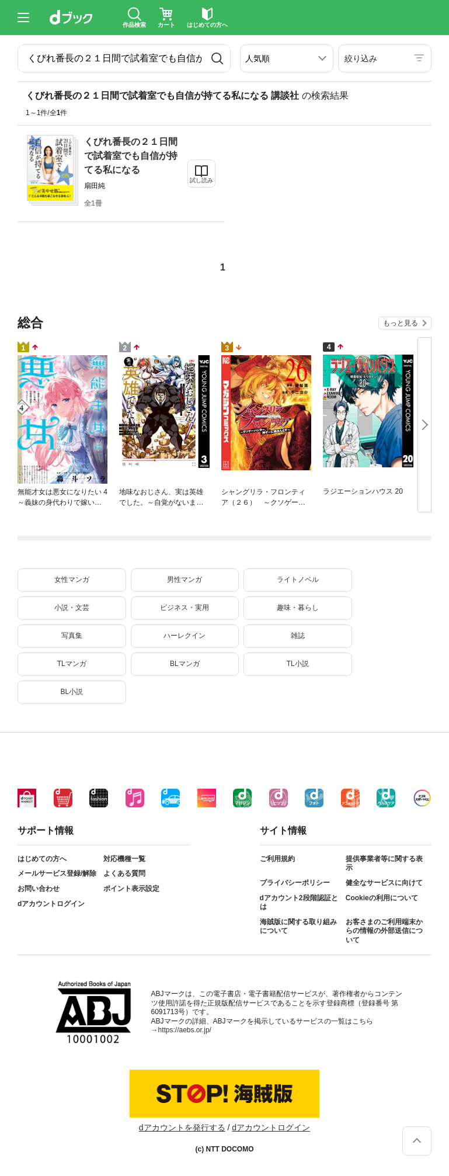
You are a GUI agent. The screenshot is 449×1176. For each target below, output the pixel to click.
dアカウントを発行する (182, 1127)
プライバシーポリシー (295, 883)
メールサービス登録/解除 (57, 873)
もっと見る (400, 323)
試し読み (201, 180)
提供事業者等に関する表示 (384, 863)
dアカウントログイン (51, 904)
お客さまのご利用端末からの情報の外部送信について (384, 931)
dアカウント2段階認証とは (299, 902)
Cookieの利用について (382, 898)
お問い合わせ (39, 888)
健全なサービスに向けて (384, 883)
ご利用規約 (277, 859)
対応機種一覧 (124, 859)
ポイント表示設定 (131, 888)
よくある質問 (124, 873)
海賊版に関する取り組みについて (298, 926)
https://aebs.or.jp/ (184, 1030)
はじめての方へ (42, 859)
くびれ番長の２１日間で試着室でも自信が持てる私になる (130, 156)
